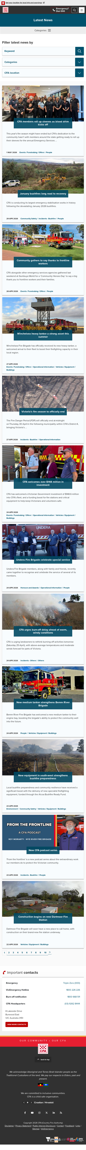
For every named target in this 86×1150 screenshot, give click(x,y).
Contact (60, 1131)
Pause (27, 1108)
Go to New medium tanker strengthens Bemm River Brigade (43, 705)
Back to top (45, 1065)
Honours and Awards (29, 591)
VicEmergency (47, 1134)
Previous (24, 1108)
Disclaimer (9, 1131)
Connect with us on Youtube (32, 1118)
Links (78, 1131)
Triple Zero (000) (71, 988)
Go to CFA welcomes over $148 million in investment (43, 486)
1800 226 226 (73, 995)
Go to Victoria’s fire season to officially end (43, 412)
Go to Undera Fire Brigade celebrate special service (43, 561)
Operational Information (43, 369)
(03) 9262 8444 (72, 1009)
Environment (12, 814)
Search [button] (79, 51)
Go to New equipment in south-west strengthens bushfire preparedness (43, 780)
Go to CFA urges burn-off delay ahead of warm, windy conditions (43, 632)
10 (45, 958)
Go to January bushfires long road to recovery (43, 191)
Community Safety (28, 220)
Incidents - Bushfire (47, 220)
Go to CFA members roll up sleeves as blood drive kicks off (43, 121)
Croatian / (46, 1108)
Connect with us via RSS (61, 1118)
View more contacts (16, 1030)
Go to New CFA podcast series (43, 851)
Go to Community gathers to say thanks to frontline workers (43, 261)
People (49, 153)
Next (50, 958)
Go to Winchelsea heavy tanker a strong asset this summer (43, 337)
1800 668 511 (73, 1002)
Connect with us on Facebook (25, 1118)
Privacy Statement (23, 1131)
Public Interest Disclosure (44, 1131)
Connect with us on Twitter (46, 1118)
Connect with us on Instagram (39, 1118)
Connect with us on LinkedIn (54, 1118)
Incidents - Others (28, 664)
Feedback (69, 1131)
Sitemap (35, 1134)
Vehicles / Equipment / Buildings (42, 737)
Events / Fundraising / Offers (31, 153)
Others (41, 664)
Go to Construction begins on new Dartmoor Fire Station (43, 920)
